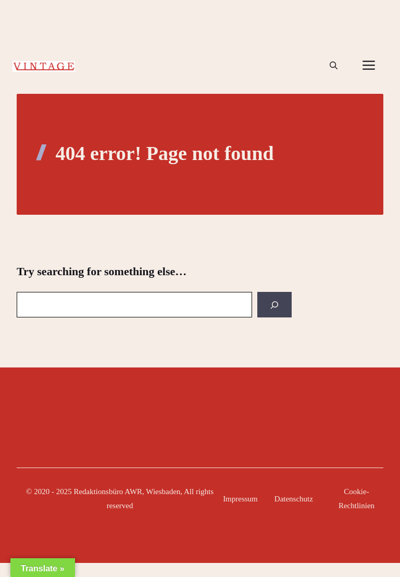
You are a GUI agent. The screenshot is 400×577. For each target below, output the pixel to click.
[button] (333, 65)
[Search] (274, 304)
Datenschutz (293, 499)
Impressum (240, 499)
